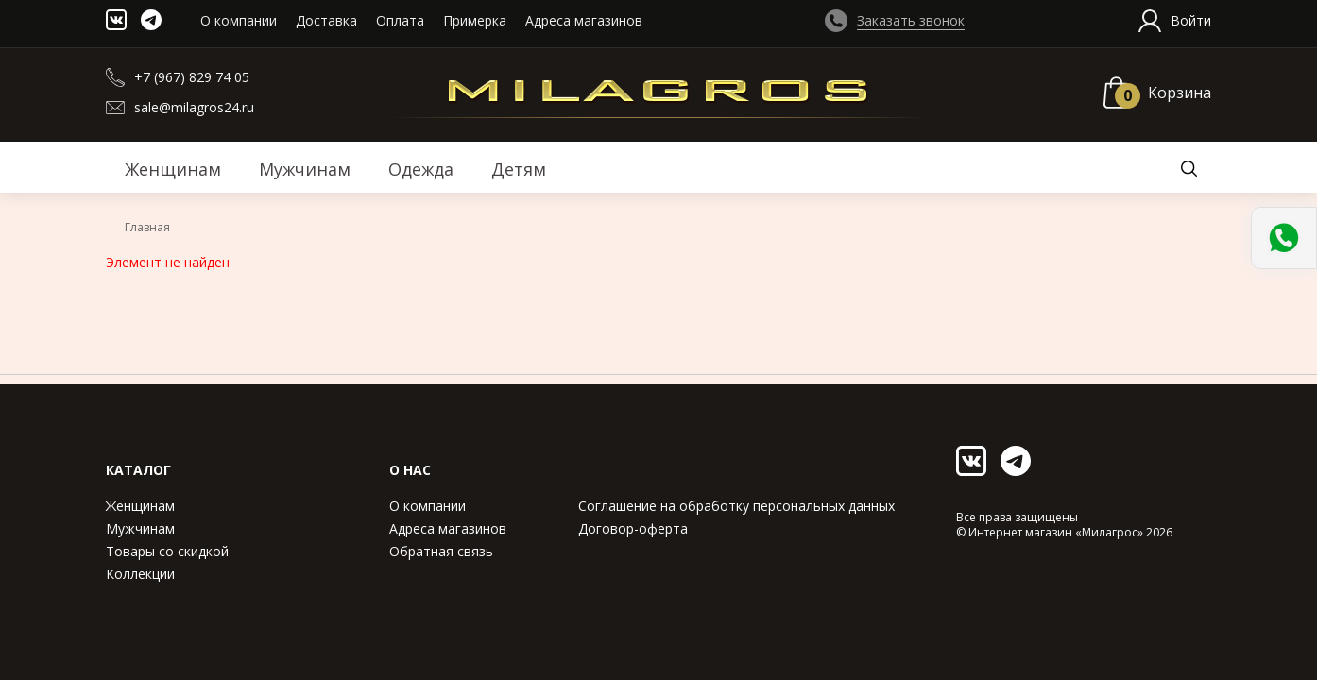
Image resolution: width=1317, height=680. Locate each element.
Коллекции (140, 574)
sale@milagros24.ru (194, 107)
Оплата (400, 20)
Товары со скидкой (167, 551)
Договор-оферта (633, 528)
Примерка (474, 20)
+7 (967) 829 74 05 (191, 77)
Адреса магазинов (583, 20)
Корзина (1179, 92)
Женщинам (140, 506)
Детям (518, 169)
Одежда (420, 169)
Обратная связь (441, 551)
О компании (238, 20)
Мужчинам (140, 528)
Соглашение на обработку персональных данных (736, 506)
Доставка (326, 20)
